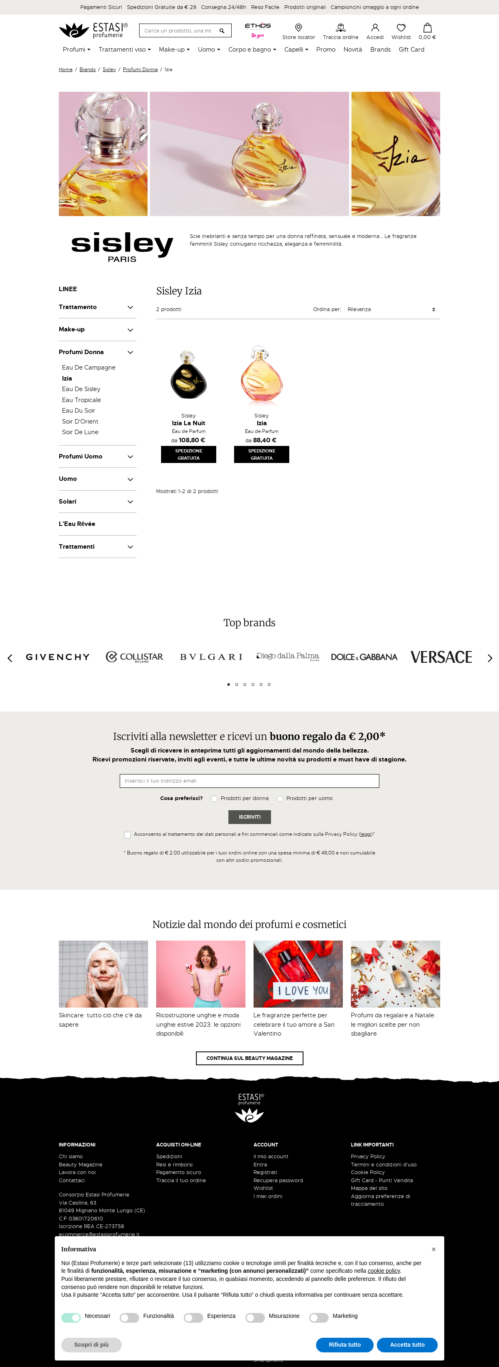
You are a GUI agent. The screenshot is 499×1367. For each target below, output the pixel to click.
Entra (260, 1164)
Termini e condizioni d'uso (384, 1164)
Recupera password (278, 1180)
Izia (67, 378)
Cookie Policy (368, 1172)
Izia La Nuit (188, 423)
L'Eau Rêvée (77, 524)
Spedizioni (169, 1156)
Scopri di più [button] (91, 1344)
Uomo (68, 479)
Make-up (72, 329)
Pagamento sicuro (178, 1172)
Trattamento (78, 307)
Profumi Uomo (81, 456)
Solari (67, 501)
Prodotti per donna (245, 798)
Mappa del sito (369, 1188)
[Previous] (9, 658)
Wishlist (401, 32)
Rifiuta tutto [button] (345, 1344)
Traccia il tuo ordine (181, 1180)
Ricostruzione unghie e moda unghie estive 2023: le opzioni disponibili (198, 1024)
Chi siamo (71, 1156)
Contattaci (72, 1180)
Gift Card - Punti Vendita (382, 1180)
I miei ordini (268, 1196)
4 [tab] (253, 684)
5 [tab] (261, 684)
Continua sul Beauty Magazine (249, 1058)
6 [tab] (269, 684)
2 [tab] (236, 684)
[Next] (490, 658)
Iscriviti (249, 817)
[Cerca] (185, 30)
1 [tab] (228, 684)
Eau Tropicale (81, 400)
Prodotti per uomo (309, 798)
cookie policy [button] (384, 1271)
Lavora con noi (77, 1172)
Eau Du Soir (78, 410)
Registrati (265, 1172)
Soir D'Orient (80, 421)
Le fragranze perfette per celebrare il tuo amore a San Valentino (294, 1024)
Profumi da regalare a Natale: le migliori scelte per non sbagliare (393, 1024)
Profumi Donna (81, 352)
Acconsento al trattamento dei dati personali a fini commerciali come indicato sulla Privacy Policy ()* (254, 834)
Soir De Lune (80, 432)
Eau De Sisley (81, 389)
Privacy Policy (368, 1156)
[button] (433, 1249)
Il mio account (271, 1156)
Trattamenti (77, 547)
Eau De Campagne (89, 367)
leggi (365, 834)
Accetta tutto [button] (407, 1344)
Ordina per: (327, 309)
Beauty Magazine (81, 1164)
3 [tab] (244, 684)
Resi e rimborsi (174, 1164)
